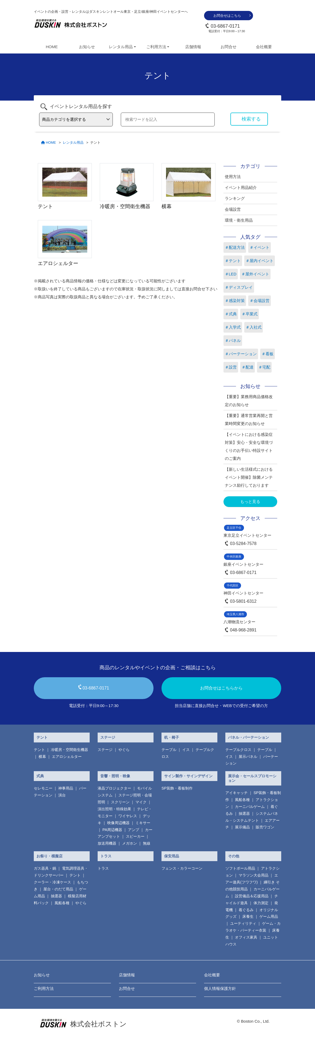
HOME (52, 46)
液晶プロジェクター (114, 788)
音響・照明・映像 (115, 776)
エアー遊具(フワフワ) (251, 878)
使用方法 (233, 176)
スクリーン (120, 802)
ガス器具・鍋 (45, 868)
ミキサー (142, 823)
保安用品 (171, 856)
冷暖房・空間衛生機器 (69, 749)
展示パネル (248, 756)
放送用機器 (107, 843)
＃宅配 (264, 367)
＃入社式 (254, 327)
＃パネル (233, 340)
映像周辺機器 (118, 823)
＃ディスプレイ (239, 287)
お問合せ (229, 46)
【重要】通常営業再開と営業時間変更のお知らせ (249, 419)
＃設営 (231, 367)
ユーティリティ (243, 923)
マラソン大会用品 (253, 875)
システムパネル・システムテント (251, 817)
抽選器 (244, 813)
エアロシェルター (67, 756)
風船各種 (242, 800)
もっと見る (250, 501)
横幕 (42, 756)
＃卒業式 (250, 314)
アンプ (133, 830)
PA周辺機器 (112, 830)
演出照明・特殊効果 (114, 809)
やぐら (124, 749)
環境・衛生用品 (239, 220)
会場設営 (233, 209)
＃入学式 (233, 327)
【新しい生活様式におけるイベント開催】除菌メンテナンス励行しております (249, 477)
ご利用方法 (44, 988)
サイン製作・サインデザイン (188, 776)
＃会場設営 (260, 300)
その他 (233, 856)
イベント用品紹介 (241, 187)
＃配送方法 (235, 247)
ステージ (107, 737)
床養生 (248, 916)
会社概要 (264, 46)
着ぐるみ (246, 910)
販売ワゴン (265, 827)
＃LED (231, 274)
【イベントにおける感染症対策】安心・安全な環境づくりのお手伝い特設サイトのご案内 (249, 446)
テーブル (168, 749)
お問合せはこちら (227, 16)
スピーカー (135, 836)
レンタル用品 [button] (121, 46)
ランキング (235, 198)
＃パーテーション (241, 354)
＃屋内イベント (259, 260)
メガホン (129, 843)
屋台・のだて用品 (58, 889)
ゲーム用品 (268, 916)
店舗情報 (193, 46)
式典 (40, 776)
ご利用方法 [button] (156, 46)
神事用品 (65, 788)
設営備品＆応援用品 (251, 896)
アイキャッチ (236, 793)
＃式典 (231, 314)
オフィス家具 (246, 937)
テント (42, 737)
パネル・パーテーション (248, 737)
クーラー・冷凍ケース (52, 882)
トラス (105, 856)
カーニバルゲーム (250, 806)
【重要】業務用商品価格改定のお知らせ (249, 400)
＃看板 (267, 354)
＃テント (233, 260)
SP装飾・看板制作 (177, 788)
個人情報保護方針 (220, 988)
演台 (62, 795)
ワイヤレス (127, 816)
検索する (251, 119)
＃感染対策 (235, 300)
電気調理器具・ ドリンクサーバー (61, 871)
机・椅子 (171, 737)
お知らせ (87, 46)
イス (186, 749)
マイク (141, 802)
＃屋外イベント (255, 274)
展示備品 (242, 827)
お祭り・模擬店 (49, 856)
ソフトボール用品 (240, 868)
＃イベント (260, 247)
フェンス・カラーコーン (181, 868)
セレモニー (43, 788)
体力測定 (261, 903)
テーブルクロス (238, 749)
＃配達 (248, 367)
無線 (146, 843)
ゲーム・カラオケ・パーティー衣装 (253, 926)
